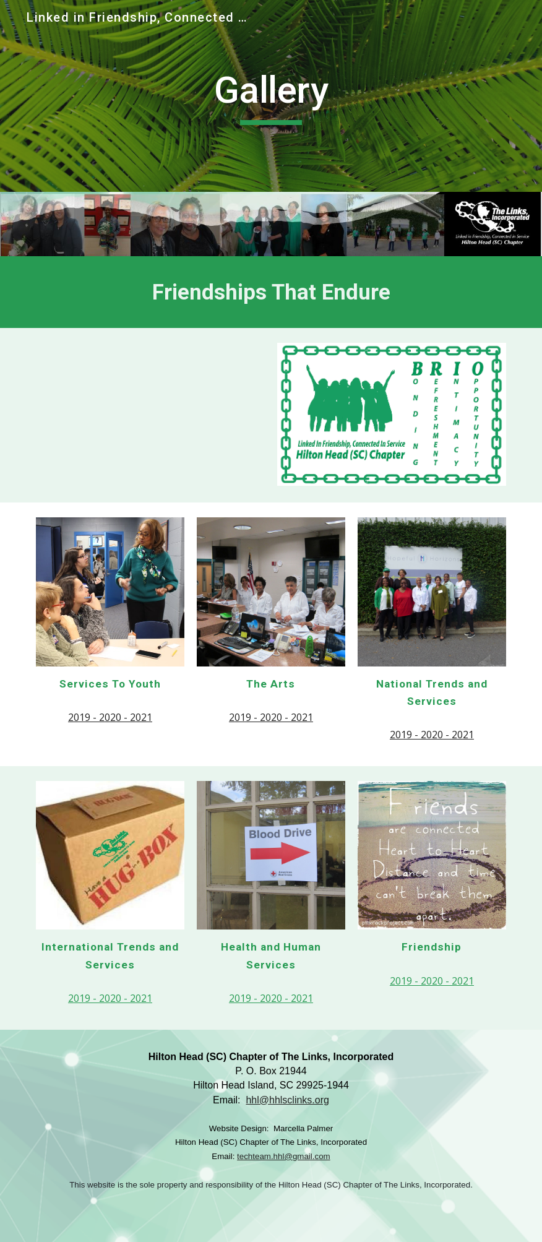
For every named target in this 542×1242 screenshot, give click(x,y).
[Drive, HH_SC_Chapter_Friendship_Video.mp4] (150, 415)
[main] (271, 96)
